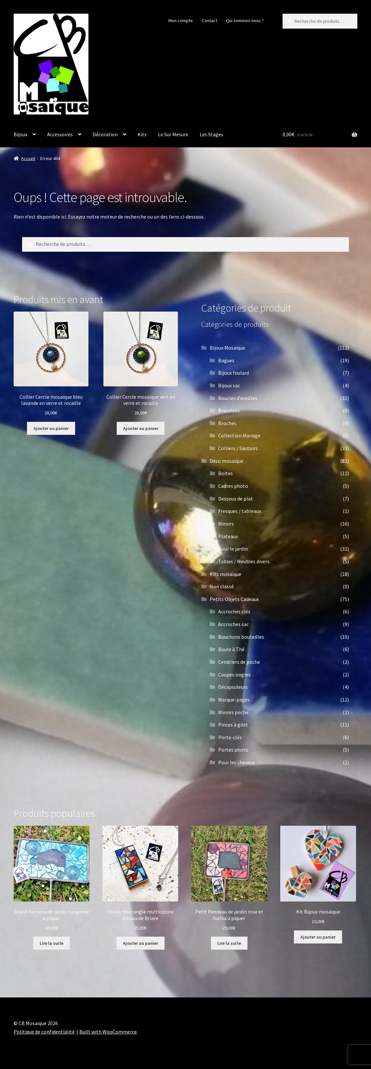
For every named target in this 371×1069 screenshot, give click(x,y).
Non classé (222, 586)
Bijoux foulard (233, 372)
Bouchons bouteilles (241, 637)
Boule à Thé (231, 649)
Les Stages (211, 134)
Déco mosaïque (226, 461)
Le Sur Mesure (173, 134)
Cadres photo (233, 486)
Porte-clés (230, 737)
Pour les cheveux (236, 762)
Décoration (105, 134)
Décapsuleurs (233, 687)
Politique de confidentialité (44, 1031)
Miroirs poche (233, 712)
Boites (225, 473)
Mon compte (180, 20)
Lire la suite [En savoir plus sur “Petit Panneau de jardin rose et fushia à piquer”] (229, 943)
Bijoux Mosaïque (227, 347)
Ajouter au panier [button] (51, 428)
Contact (209, 20)
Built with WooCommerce (108, 1031)
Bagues (226, 360)
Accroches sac (233, 624)
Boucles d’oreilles (237, 398)
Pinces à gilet (233, 724)
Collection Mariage (239, 435)
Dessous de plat (235, 498)
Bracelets (229, 410)
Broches (227, 423)
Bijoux (20, 134)
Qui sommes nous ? (245, 20)
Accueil (28, 158)
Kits (142, 134)
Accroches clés (234, 611)
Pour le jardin (233, 548)
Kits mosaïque (225, 574)
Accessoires (60, 134)
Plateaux (228, 536)
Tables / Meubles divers (244, 561)
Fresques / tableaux (239, 511)
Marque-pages (234, 699)
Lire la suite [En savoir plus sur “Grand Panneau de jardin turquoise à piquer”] (51, 943)
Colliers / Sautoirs (238, 448)
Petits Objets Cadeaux (234, 599)
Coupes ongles (234, 674)
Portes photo (233, 749)
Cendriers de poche (239, 662)
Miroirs (226, 523)
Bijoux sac (229, 385)
